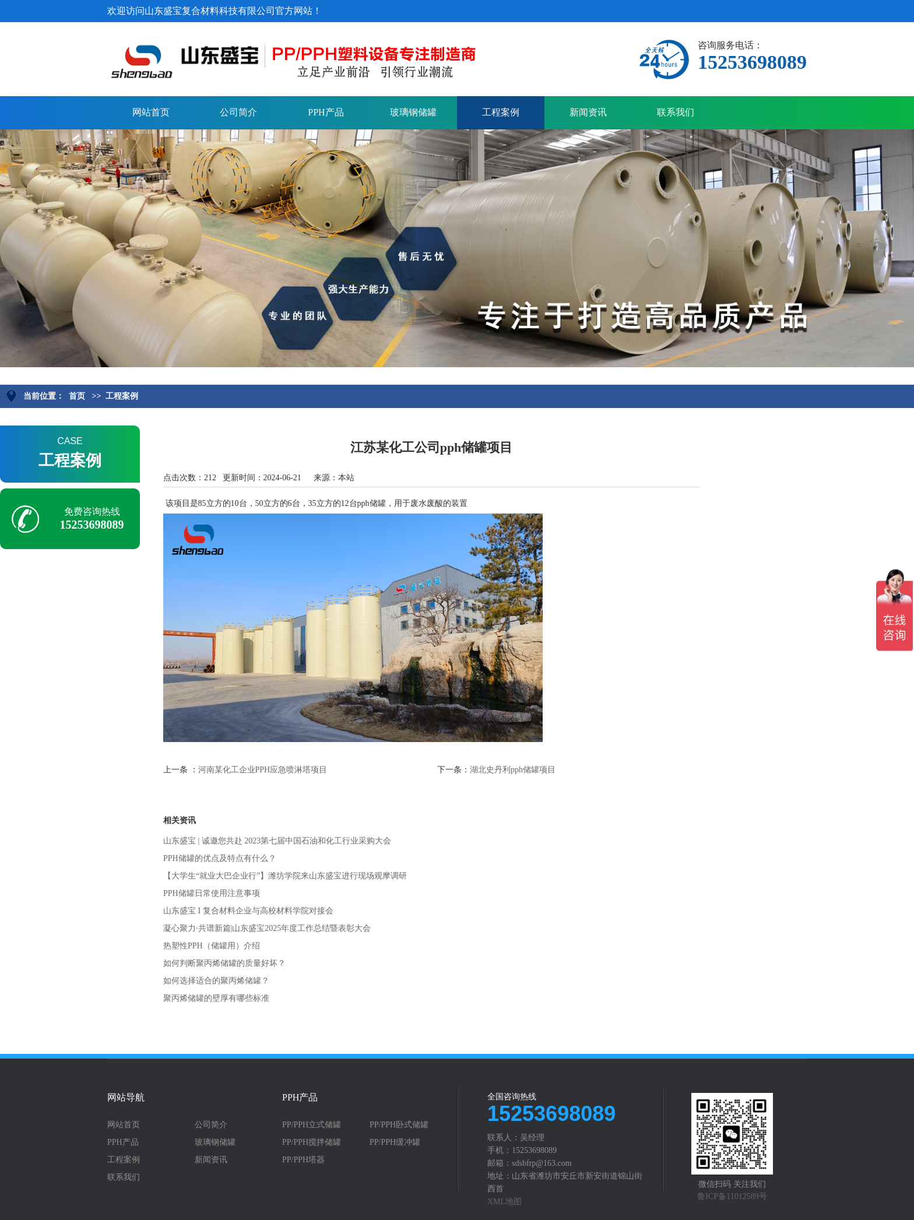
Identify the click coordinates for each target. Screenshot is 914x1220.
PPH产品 (325, 112)
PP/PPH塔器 (303, 1160)
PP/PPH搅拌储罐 (311, 1142)
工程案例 (500, 112)
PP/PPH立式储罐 (311, 1125)
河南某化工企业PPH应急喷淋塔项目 (263, 769)
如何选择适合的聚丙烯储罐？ (216, 980)
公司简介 (238, 112)
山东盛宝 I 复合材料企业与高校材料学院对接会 (248, 910)
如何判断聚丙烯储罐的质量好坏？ (224, 963)
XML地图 (504, 1201)
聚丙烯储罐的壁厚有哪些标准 (216, 998)
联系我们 (675, 112)
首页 (77, 396)
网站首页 (151, 112)
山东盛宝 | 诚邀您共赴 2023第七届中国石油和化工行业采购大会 (277, 840)
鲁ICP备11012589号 (732, 1196)
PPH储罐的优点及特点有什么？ (219, 858)
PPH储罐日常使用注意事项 (211, 893)
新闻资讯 (588, 112)
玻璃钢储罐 (413, 112)
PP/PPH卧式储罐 (399, 1125)
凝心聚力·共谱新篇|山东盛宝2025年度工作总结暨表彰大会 (267, 928)
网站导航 (126, 1097)
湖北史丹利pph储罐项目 (513, 769)
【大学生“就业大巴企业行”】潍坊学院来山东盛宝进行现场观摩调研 (285, 875)
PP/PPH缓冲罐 (395, 1142)
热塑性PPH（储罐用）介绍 (211, 945)
